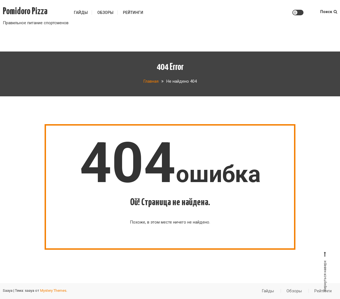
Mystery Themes (53, 290)
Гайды (81, 12)
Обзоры (105, 12)
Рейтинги (133, 12)
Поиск (328, 11)
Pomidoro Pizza (25, 11)
